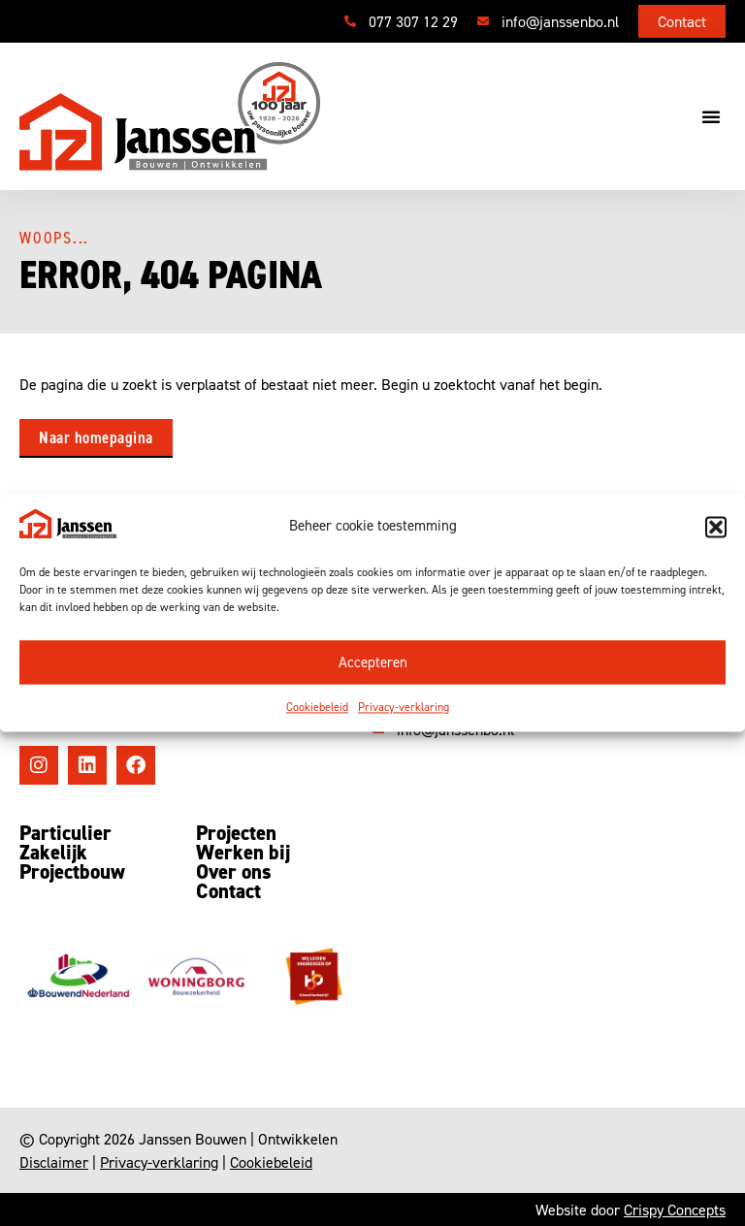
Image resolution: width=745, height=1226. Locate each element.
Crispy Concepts (675, 1209)
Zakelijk (53, 852)
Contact (228, 891)
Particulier (65, 833)
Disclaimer (53, 1162)
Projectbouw (72, 872)
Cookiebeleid (317, 707)
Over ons (234, 872)
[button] (716, 526)
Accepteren (373, 662)
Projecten (236, 833)
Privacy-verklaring (403, 707)
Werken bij (243, 852)
